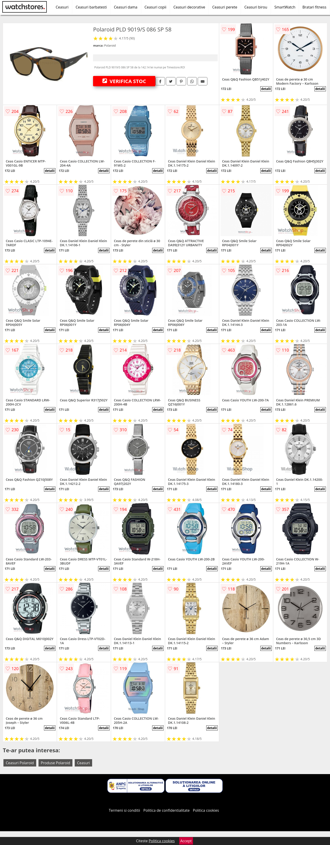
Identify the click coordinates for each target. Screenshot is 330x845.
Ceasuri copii (155, 7)
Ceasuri (62, 7)
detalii (266, 89)
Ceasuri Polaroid (20, 762)
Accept (186, 840)
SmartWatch (284, 7)
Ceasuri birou (255, 7)
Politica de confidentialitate (166, 810)
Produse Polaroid (55, 762)
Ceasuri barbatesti (91, 7)
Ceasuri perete (224, 7)
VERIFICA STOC (124, 81)
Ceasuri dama (126, 7)
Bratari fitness (314, 7)
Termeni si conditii (124, 810)
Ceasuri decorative (189, 7)
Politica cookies (206, 810)
